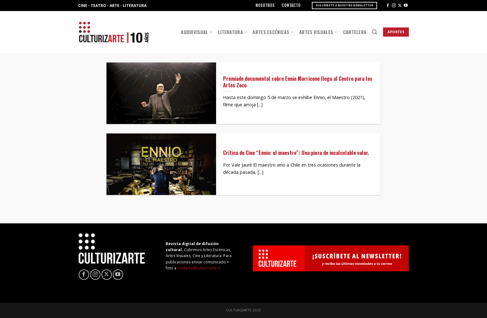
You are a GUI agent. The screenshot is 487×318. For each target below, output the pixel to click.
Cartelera (355, 32)
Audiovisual (196, 32)
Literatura (232, 32)
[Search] (374, 32)
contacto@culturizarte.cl (199, 268)
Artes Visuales (318, 32)
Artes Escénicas (273, 32)
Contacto (291, 5)
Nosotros (265, 5)
